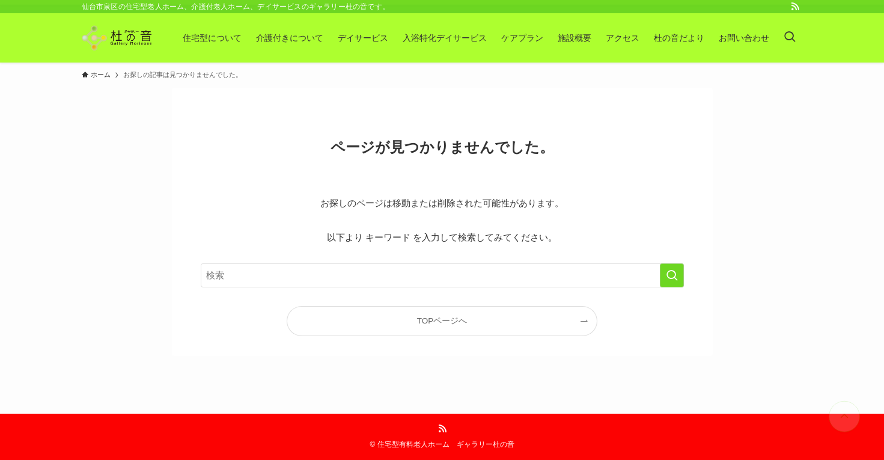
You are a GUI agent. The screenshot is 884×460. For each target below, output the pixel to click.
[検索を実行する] (672, 275)
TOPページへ (442, 320)
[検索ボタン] (789, 38)
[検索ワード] (442, 275)
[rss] (795, 6)
